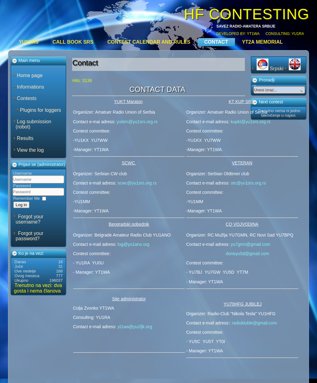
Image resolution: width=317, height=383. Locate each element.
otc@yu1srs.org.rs (248, 183)
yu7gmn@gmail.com (250, 244)
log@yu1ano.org (134, 244)
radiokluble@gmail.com (254, 322)
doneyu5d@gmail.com (247, 253)
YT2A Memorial (262, 42)
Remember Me (26, 198)
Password (22, 185)
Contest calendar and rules (148, 42)
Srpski (271, 68)
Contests (27, 98)
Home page (30, 75)
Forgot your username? (29, 219)
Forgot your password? (29, 236)
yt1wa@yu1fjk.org (135, 326)
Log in (21, 204)
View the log (30, 150)
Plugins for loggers (40, 110)
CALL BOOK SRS (73, 42)
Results (25, 138)
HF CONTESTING (246, 14)
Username (22, 173)
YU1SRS (29, 42)
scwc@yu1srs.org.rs (137, 183)
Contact (216, 42)
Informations (30, 86)
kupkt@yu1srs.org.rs (251, 121)
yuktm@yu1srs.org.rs (136, 121)
